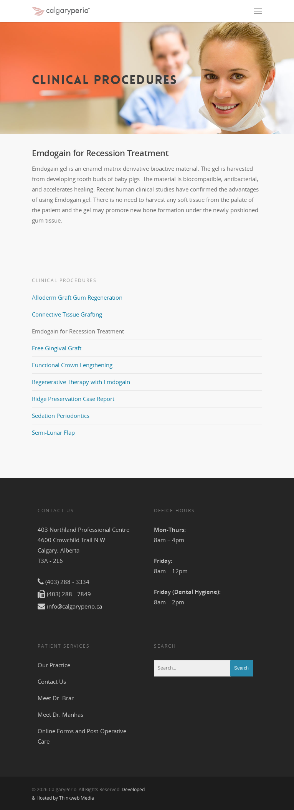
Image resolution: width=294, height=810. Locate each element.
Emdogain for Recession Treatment (78, 331)
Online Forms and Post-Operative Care (82, 736)
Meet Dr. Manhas (60, 714)
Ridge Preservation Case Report (73, 399)
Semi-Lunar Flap (53, 432)
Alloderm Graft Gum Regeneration (77, 297)
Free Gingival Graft (56, 348)
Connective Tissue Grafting (67, 314)
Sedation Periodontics (60, 415)
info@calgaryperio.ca (74, 606)
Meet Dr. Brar (56, 698)
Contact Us (52, 681)
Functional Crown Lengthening (72, 365)
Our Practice (54, 665)
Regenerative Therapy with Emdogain (81, 382)
